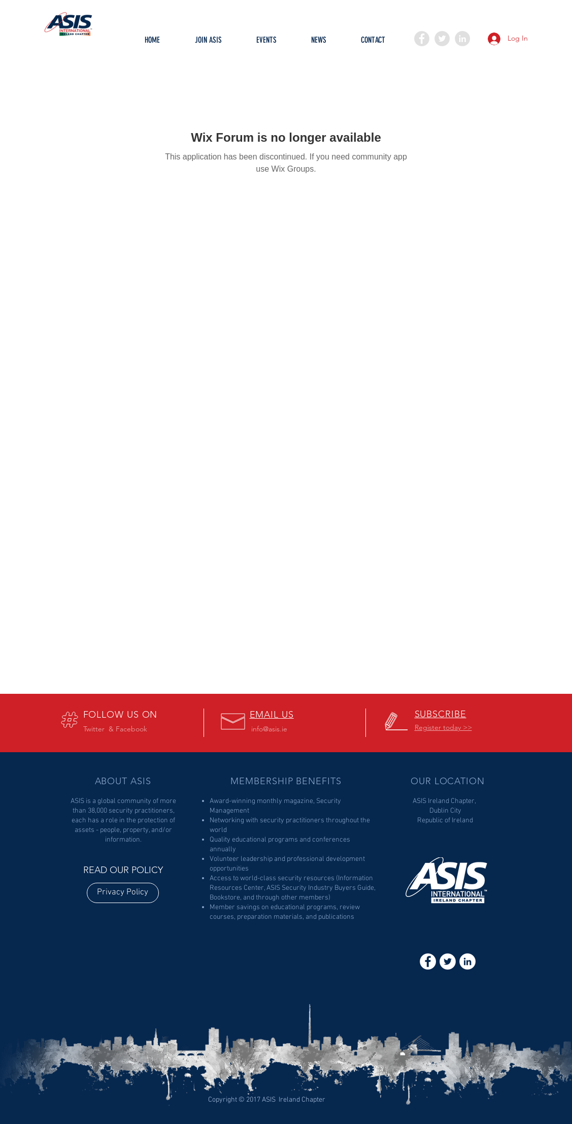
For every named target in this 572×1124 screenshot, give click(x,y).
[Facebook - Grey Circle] (421, 38)
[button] (266, 43)
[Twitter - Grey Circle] (442, 38)
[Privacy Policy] (123, 893)
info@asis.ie (269, 728)
